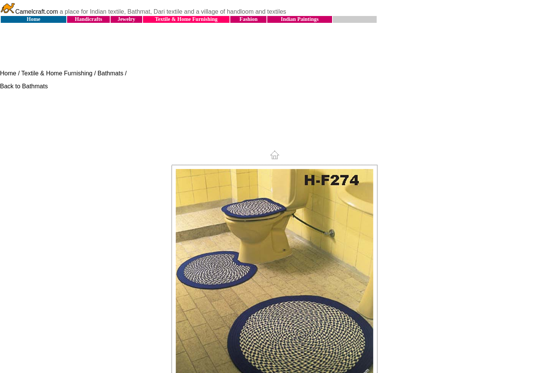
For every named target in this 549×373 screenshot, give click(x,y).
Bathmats (111, 73)
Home (33, 19)
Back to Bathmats (24, 86)
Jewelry (126, 19)
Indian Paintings (299, 19)
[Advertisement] (274, 47)
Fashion (248, 19)
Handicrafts (88, 19)
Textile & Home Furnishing (186, 19)
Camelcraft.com (29, 11)
